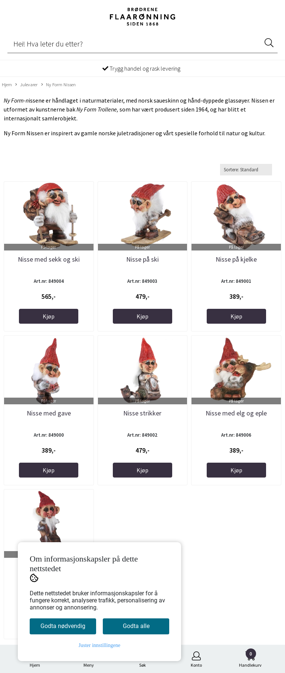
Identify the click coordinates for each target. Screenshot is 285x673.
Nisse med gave (49, 413)
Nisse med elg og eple (236, 413)
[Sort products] (246, 169)
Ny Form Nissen (58, 84)
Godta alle (136, 626)
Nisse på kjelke (236, 259)
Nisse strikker (142, 413)
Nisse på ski (142, 259)
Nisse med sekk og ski (49, 259)
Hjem (7, 84)
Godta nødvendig (62, 626)
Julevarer (26, 84)
